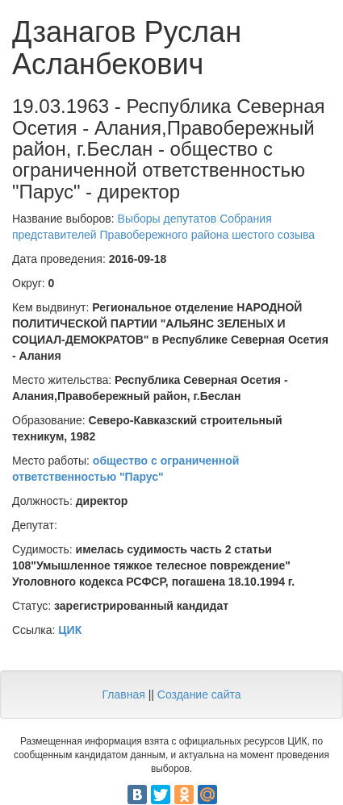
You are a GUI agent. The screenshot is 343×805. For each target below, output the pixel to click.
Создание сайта (199, 694)
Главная (123, 694)
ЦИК (70, 630)
